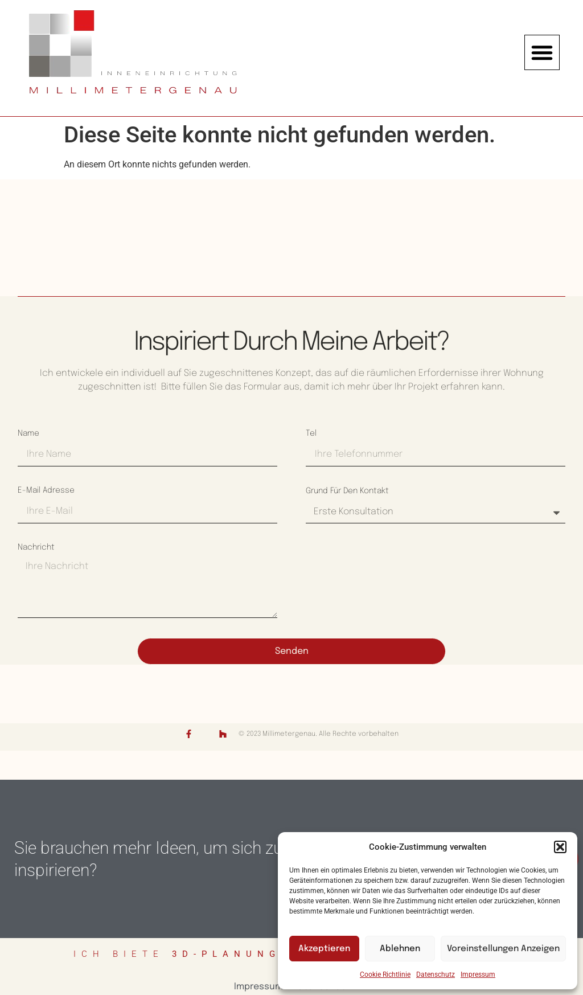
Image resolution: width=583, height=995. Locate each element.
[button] (560, 847)
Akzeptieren (324, 948)
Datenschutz (435, 974)
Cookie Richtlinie (385, 974)
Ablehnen (400, 948)
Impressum (478, 974)
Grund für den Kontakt (347, 491)
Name (28, 433)
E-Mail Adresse (46, 490)
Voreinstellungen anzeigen (503, 948)
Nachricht (36, 547)
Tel (311, 433)
